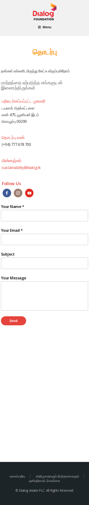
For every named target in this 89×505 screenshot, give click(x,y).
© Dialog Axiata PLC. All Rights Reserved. (44, 490)
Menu (45, 27)
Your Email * (44, 236)
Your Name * (44, 212)
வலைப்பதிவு (17, 476)
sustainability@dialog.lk (21, 167)
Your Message (44, 293)
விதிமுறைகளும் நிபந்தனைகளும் (57, 476)
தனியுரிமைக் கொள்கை (44, 480)
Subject (44, 260)
